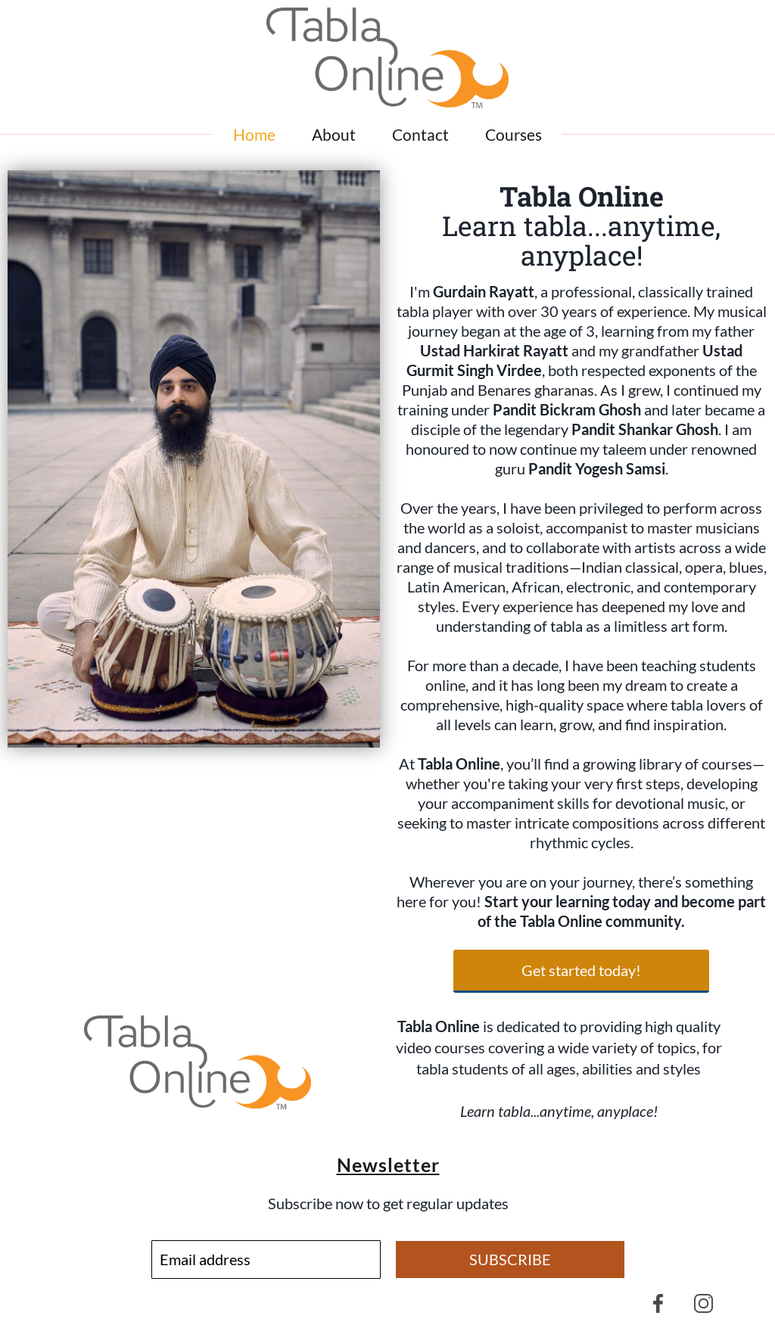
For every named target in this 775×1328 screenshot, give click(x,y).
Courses (513, 134)
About (334, 134)
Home (254, 134)
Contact (420, 134)
